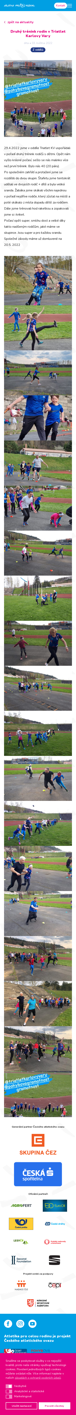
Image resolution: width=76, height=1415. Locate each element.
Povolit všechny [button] (54, 1406)
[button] (9, 1386)
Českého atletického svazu (29, 1340)
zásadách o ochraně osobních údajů (38, 1378)
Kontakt (60, 5)
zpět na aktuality (20, 22)
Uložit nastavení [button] (21, 1406)
